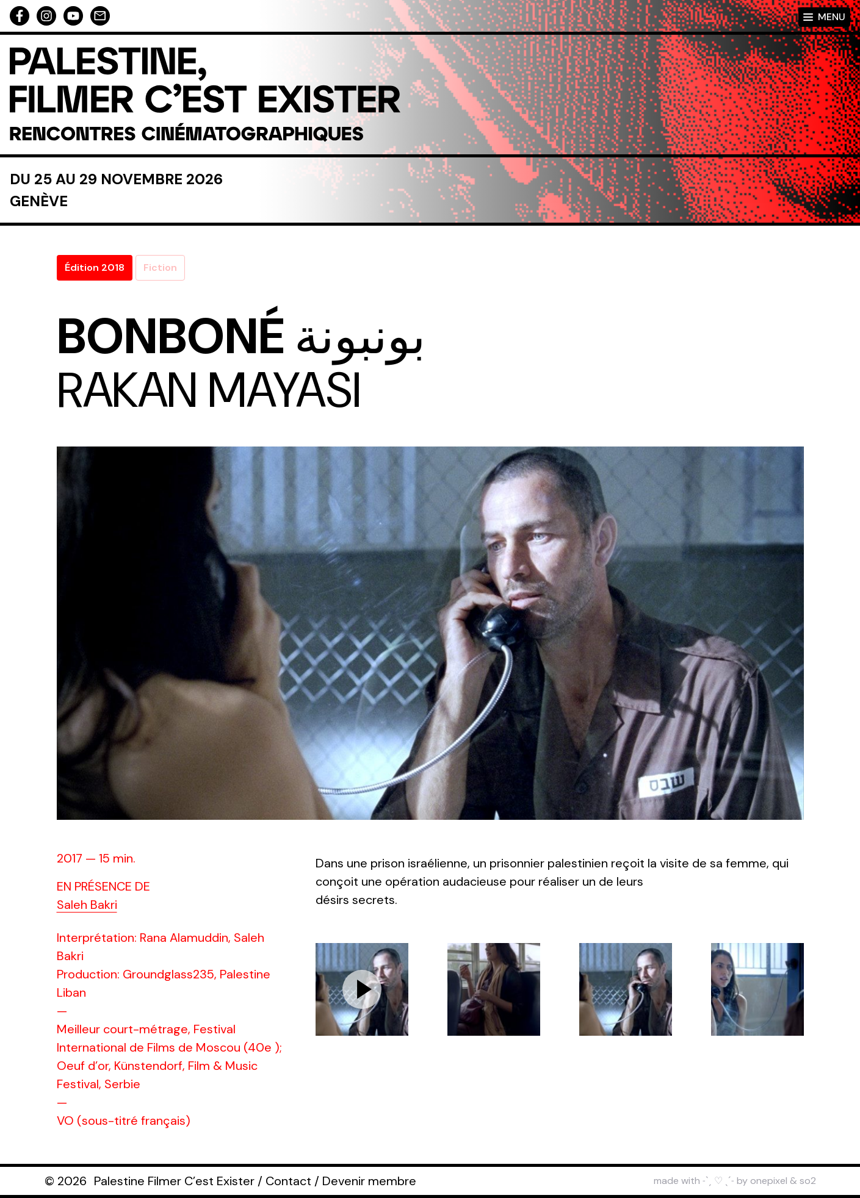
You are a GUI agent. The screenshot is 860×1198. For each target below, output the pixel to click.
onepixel (768, 1180)
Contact (288, 1181)
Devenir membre (369, 1181)
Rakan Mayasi (209, 390)
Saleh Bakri (87, 905)
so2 (808, 1180)
